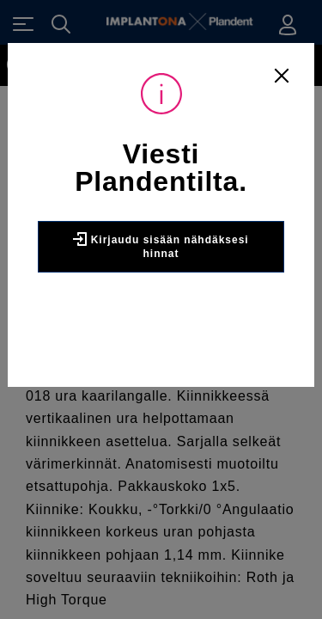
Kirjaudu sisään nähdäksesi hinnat (160, 246)
